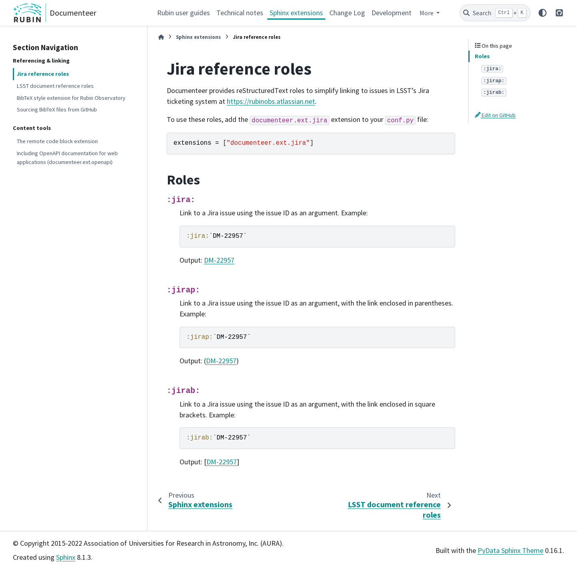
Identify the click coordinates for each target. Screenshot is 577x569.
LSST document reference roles (55, 85)
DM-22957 (219, 260)
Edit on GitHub (495, 115)
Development (391, 12)
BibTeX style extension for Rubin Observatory (71, 97)
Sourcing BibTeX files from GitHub (57, 109)
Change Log (347, 12)
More (427, 13)
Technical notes (239, 12)
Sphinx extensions (296, 12)
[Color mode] (542, 13)
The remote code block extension (57, 141)
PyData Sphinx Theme (510, 550)
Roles (482, 56)
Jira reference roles (43, 73)
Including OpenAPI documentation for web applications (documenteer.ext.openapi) (67, 158)
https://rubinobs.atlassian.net (271, 101)
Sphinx (65, 557)
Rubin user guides (183, 12)
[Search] (495, 12)
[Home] (161, 37)
